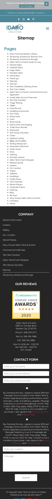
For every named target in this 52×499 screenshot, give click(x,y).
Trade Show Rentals (18, 127)
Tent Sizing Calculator (19, 132)
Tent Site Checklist (18, 100)
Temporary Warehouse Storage (24, 59)
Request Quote (16, 162)
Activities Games (17, 157)
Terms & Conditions (26, 387)
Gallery (6, 230)
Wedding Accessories (19, 111)
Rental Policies (16, 184)
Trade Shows (15, 179)
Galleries (13, 173)
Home (12, 203)
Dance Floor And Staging (21, 124)
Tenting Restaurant (18, 143)
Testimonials (15, 122)
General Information (12, 220)
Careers (13, 165)
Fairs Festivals (16, 181)
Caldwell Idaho (16, 67)
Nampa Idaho (16, 65)
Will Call (13, 84)
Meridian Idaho (16, 73)
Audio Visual (15, 149)
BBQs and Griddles (18, 141)
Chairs (12, 135)
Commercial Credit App (14, 250)
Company (14, 200)
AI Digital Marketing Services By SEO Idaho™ (28, 493)
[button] (47, 28)
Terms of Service (40, 411)
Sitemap (13, 81)
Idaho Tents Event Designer (22, 160)
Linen (12, 119)
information (15, 75)
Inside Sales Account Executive (23, 97)
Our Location (15, 168)
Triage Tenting (16, 103)
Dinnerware (15, 116)
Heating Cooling (17, 138)
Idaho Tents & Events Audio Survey (25, 62)
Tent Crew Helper (17, 89)
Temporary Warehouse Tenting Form (26, 56)
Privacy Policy (28, 414)
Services (13, 195)
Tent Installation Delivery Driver (23, 86)
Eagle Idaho (15, 70)
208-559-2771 (30, 332)
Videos (13, 171)
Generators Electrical (19, 146)
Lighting (13, 154)
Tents (12, 152)
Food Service (15, 108)
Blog (12, 192)
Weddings (14, 176)
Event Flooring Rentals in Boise (23, 54)
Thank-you (14, 78)
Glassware (14, 130)
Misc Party (14, 113)
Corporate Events (17, 187)
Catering (13, 190)
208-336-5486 (30, 336)
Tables (12, 105)
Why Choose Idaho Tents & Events (25, 198)
